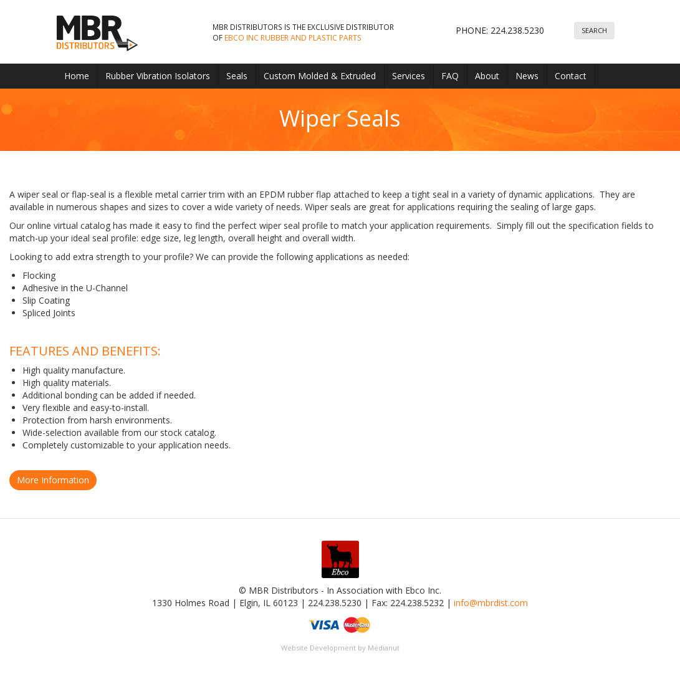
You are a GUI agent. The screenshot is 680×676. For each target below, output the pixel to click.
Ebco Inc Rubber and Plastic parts (293, 37)
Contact (571, 76)
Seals (236, 76)
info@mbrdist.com (491, 603)
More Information (53, 480)
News (527, 76)
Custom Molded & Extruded (320, 76)
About (487, 76)
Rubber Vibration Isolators (157, 76)
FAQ (450, 76)
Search (594, 30)
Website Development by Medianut (340, 647)
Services (408, 76)
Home (76, 76)
